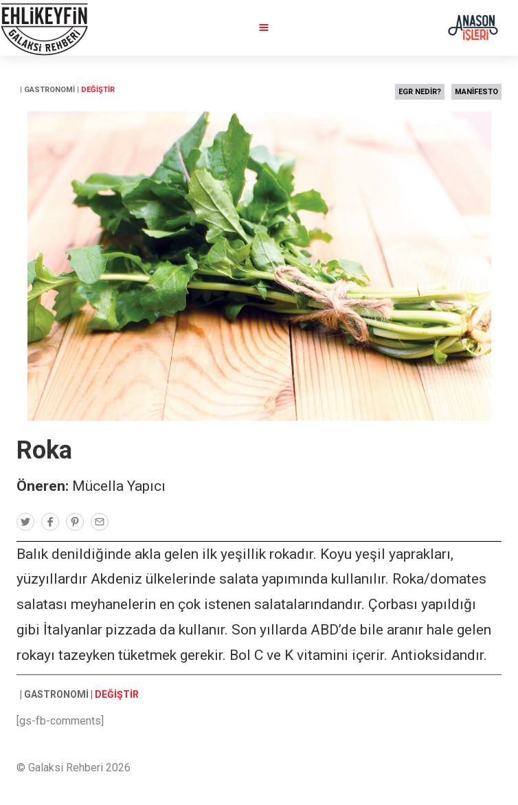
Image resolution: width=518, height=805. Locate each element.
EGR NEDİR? (419, 91)
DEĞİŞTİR (98, 89)
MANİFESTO (476, 91)
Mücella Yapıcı (119, 486)
